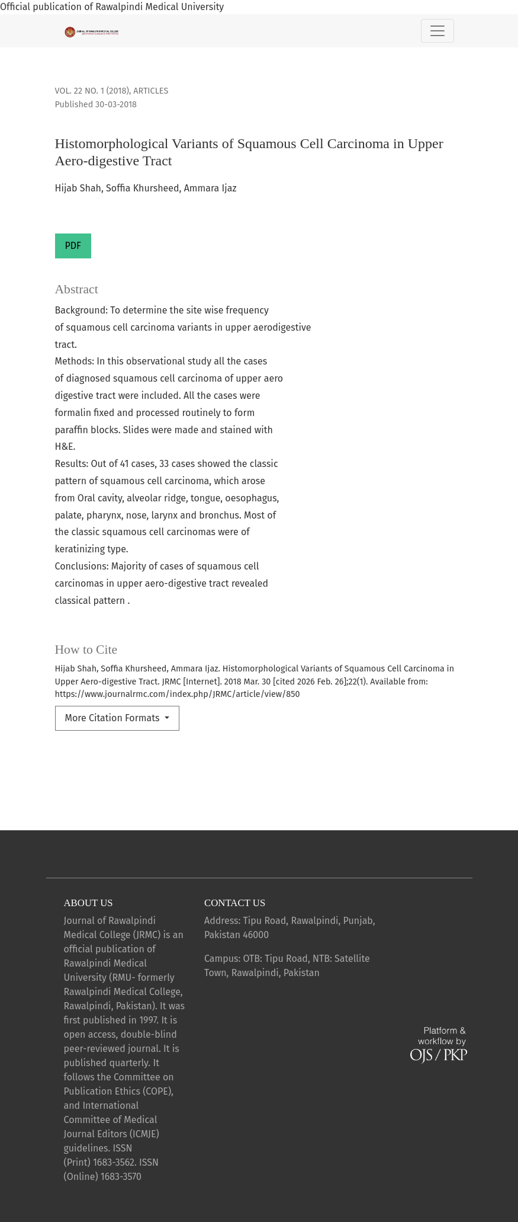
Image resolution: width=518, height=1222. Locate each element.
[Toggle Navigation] (437, 31)
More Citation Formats (113, 718)
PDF (73, 245)
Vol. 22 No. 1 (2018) (92, 91)
